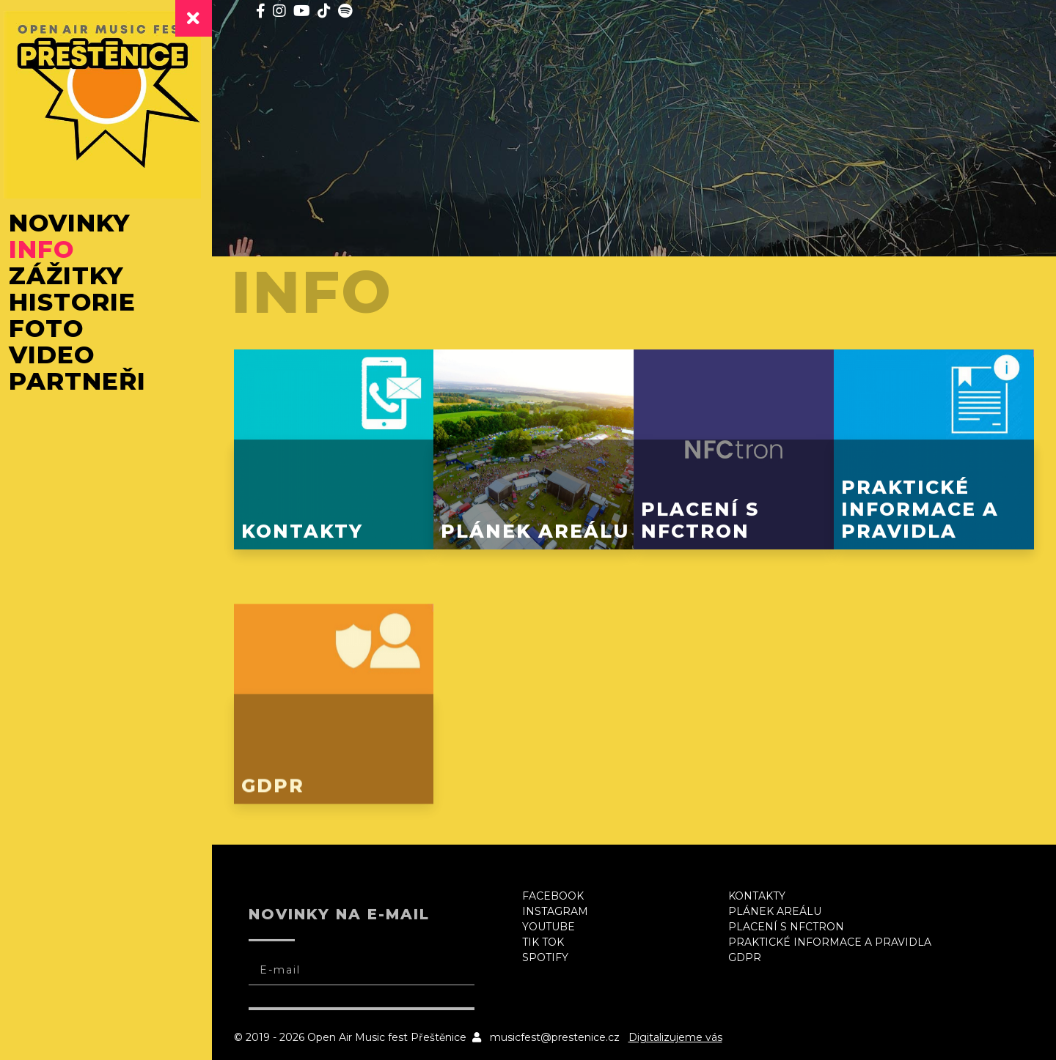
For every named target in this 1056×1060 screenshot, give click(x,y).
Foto (53, 329)
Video (59, 356)
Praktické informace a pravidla (833, 937)
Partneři (84, 382)
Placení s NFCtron (790, 922)
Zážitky (73, 277)
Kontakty (760, 891)
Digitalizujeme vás (683, 1032)
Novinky (77, 224)
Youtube (554, 922)
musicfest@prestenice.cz (563, 1032)
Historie (79, 303)
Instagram (561, 906)
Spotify (551, 953)
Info (48, 250)
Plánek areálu (778, 906)
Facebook (559, 891)
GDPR (748, 953)
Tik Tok (549, 937)
